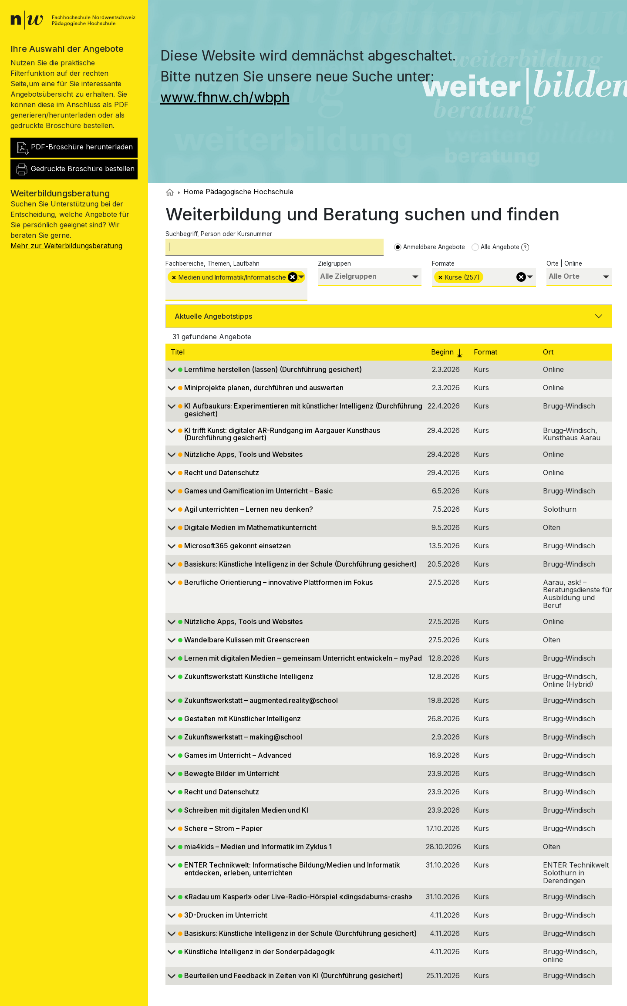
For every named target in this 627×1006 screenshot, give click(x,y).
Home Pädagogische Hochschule (235, 191)
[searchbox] (170, 291)
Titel (179, 352)
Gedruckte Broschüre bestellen (75, 169)
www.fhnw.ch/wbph (225, 97)
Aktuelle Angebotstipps (213, 316)
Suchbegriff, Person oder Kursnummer (218, 233)
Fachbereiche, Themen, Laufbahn (212, 263)
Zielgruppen (334, 263)
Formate (443, 263)
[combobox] (236, 284)
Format (486, 352)
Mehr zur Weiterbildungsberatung (66, 245)
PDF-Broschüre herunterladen (74, 148)
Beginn (448, 352)
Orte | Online (564, 263)
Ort (549, 352)
